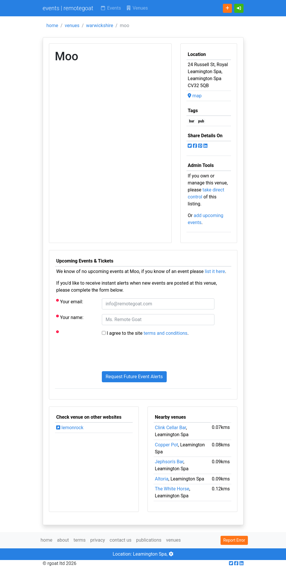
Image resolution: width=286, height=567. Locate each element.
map (195, 95)
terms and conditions (166, 333)
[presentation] (146, 355)
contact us (121, 540)
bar (191, 121)
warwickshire (99, 25)
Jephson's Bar (169, 461)
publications (148, 540)
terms (80, 540)
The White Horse (172, 489)
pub (201, 121)
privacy (97, 540)
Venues (137, 8)
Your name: (69, 317)
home (52, 25)
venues (72, 25)
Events (110, 8)
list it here (215, 271)
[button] (239, 8)
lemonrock (69, 427)
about (63, 540)
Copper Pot (166, 445)
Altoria (161, 479)
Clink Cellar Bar (170, 427)
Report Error (234, 540)
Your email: (69, 301)
